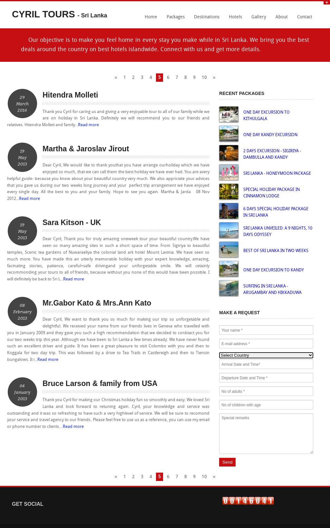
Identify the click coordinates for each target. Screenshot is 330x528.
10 (204, 77)
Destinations (206, 17)
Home (151, 17)
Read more (88, 125)
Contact (304, 17)
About (282, 17)
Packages (176, 17)
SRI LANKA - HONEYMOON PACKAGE (277, 174)
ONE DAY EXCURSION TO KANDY (273, 270)
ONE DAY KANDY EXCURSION (270, 135)
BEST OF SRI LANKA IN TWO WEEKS (275, 251)
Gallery (258, 17)
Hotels (235, 17)
